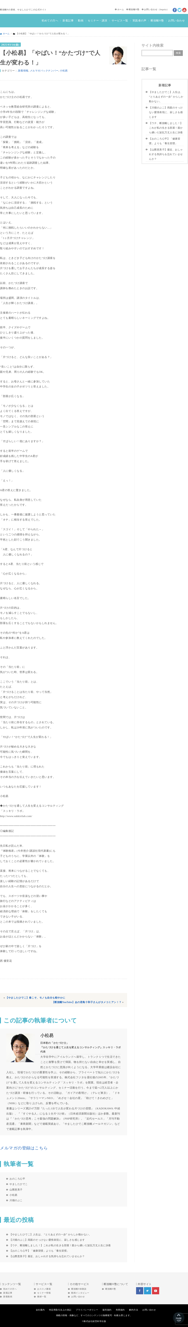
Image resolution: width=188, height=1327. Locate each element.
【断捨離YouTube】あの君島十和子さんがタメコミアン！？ (87, 1002)
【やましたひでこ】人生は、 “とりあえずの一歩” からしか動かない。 (50, 1234)
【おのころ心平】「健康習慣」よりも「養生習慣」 (39, 1250)
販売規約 (107, 1310)
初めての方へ (50, 20)
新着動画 (7, 1296)
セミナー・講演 (97, 20)
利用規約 (120, 1310)
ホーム (120, 9)
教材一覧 (41, 1296)
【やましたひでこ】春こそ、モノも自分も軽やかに (35, 997)
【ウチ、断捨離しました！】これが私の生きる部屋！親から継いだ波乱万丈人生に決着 (60, 1245)
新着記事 (68, 20)
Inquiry (163, 9)
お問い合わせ (151, 9)
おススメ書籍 (44, 1289)
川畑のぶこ (16, 1200)
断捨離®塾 (134, 9)
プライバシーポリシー (87, 1310)
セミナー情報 (44, 1293)
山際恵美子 (16, 1189)
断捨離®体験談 (78, 1289)
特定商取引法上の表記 (60, 1310)
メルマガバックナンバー (44, 70)
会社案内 (40, 1310)
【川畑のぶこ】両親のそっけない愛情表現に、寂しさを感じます (47, 1239)
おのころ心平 (17, 1178)
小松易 (64, 70)
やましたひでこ (18, 1184)
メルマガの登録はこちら (24, 1148)
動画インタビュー (80, 1293)
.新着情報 (22, 70)
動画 (80, 20)
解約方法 (133, 1310)
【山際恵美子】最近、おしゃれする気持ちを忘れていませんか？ (47, 1256)
